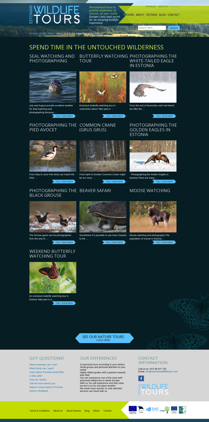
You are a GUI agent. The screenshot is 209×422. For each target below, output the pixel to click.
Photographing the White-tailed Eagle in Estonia (153, 60)
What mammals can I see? (43, 364)
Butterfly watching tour (103, 58)
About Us (58, 410)
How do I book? (37, 379)
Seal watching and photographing (52, 58)
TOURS (130, 15)
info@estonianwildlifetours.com (161, 371)
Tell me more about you (42, 383)
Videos (96, 410)
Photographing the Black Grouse (53, 192)
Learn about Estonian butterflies (46, 372)
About (140, 15)
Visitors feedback (38, 390)
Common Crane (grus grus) (97, 127)
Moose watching (150, 190)
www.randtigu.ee (116, 391)
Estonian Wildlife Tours (41, 33)
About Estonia (74, 410)
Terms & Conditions (39, 410)
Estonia (151, 15)
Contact (174, 15)
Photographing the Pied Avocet (53, 127)
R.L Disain (11, 420)
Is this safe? (35, 375)
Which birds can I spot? (41, 368)
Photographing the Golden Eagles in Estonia (153, 129)
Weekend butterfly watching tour (52, 253)
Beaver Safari (95, 190)
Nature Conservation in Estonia (46, 387)
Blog (162, 15)
